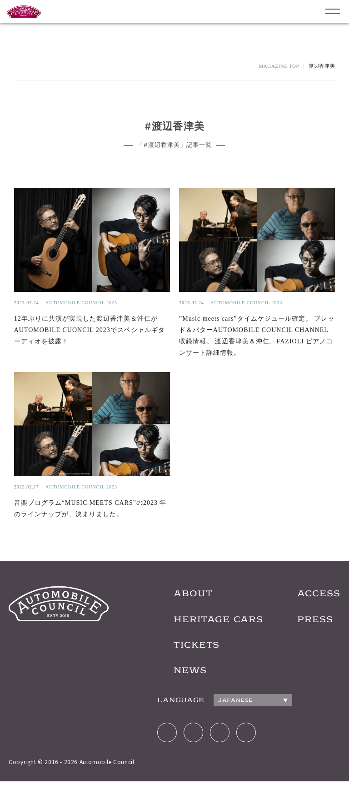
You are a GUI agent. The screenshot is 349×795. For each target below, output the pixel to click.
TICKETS (182, 652)
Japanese (219, 710)
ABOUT (177, 597)
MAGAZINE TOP (279, 66)
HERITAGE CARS (206, 624)
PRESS (312, 624)
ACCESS (316, 597)
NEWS (174, 679)
